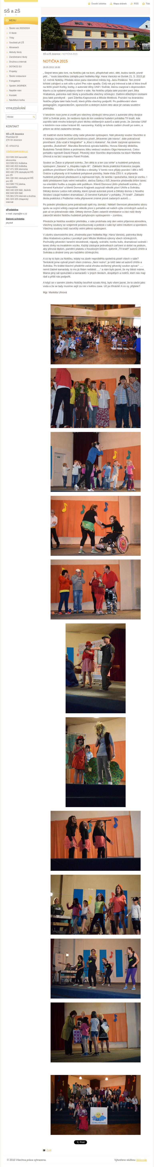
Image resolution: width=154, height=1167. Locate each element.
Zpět (49, 1150)
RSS (136, 3)
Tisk (148, 3)
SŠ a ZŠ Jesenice (51, 54)
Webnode (141, 1159)
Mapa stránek (120, 3)
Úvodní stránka (98, 3)
